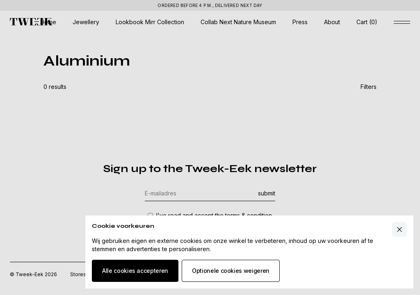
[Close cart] (399, 229)
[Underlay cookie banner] (210, 147)
